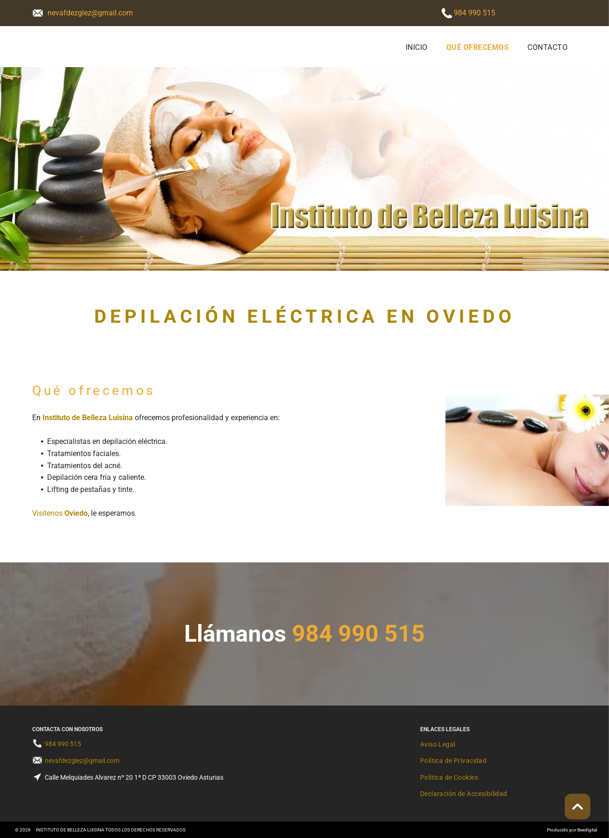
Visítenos (60, 513)
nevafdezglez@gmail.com (90, 12)
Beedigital (587, 829)
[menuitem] (416, 46)
